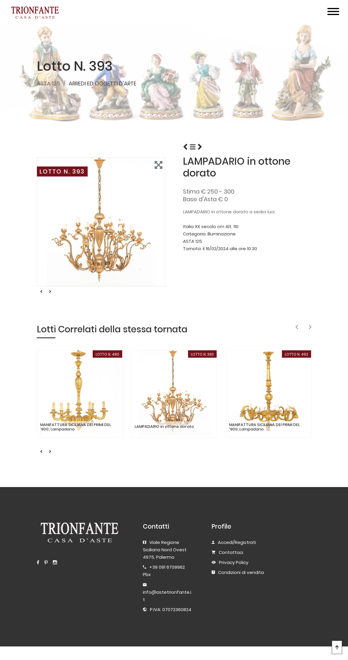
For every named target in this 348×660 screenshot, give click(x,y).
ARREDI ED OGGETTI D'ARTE (102, 83)
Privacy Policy (233, 562)
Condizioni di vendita (241, 572)
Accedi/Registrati (237, 542)
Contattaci (231, 552)
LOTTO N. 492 (296, 354)
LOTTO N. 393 (62, 171)
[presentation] (296, 327)
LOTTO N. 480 (107, 354)
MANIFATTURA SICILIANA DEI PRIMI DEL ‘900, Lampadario (75, 427)
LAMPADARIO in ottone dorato (164, 426)
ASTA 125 (48, 83)
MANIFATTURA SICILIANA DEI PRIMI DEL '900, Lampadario (264, 427)
